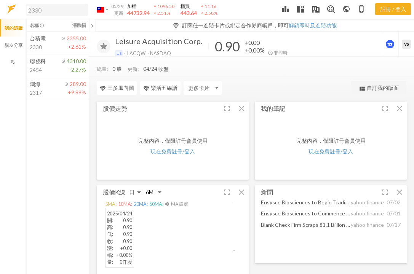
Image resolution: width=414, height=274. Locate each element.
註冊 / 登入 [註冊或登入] (393, 9)
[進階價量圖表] (390, 44)
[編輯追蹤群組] (13, 62)
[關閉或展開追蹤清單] (92, 25)
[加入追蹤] (103, 46)
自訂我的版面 (379, 72)
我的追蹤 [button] (14, 28)
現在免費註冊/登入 (172, 136)
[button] (55, 9)
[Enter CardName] (116, 73)
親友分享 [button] (14, 45)
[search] (57, 10)
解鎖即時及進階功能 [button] (313, 25)
